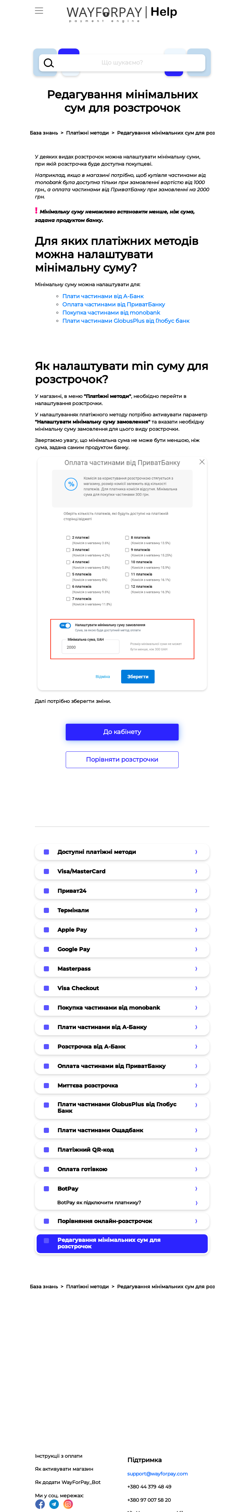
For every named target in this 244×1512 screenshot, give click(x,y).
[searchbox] (122, 62)
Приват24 (71, 891)
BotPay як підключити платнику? (99, 1202)
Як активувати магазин (64, 1469)
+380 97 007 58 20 (149, 1500)
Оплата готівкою (82, 1169)
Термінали (73, 910)
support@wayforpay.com (157, 1474)
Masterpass (74, 969)
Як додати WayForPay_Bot (68, 1482)
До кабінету (122, 732)
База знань (44, 133)
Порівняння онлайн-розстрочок (104, 1221)
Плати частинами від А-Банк (102, 296)
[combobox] (122, 62)
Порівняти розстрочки (122, 759)
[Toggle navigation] (39, 10)
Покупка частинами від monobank (111, 312)
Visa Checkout (78, 988)
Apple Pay (72, 930)
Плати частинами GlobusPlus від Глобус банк (125, 321)
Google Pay (73, 949)
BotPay (67, 1188)
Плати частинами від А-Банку (102, 1027)
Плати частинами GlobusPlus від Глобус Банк (116, 1107)
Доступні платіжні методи (96, 852)
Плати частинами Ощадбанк (100, 1130)
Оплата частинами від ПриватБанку (113, 304)
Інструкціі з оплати (58, 1456)
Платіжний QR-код (85, 1150)
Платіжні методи (87, 133)
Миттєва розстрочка (87, 1085)
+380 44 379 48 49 (149, 1487)
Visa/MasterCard (81, 871)
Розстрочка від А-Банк (91, 1046)
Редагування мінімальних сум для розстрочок (108, 1243)
